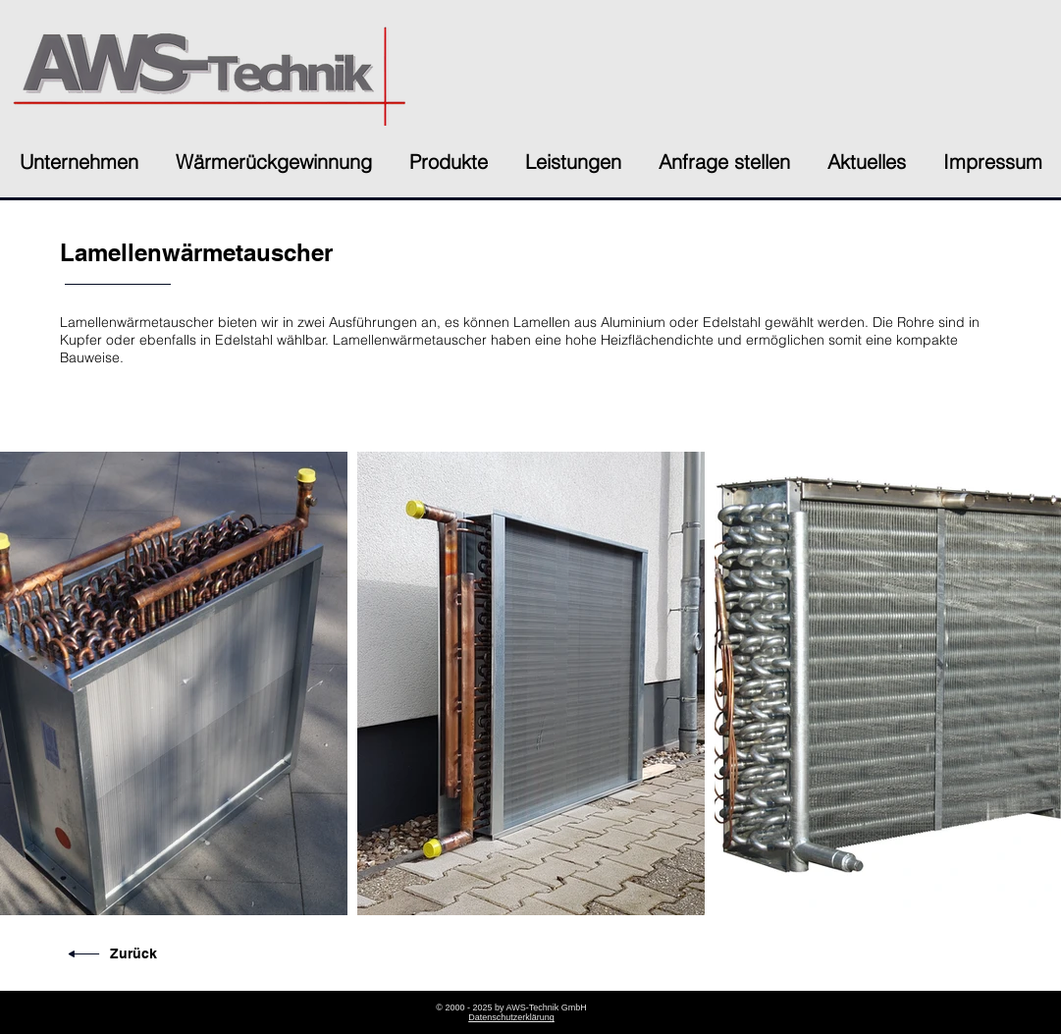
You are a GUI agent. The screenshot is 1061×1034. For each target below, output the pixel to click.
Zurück (133, 953)
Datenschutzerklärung (511, 1017)
